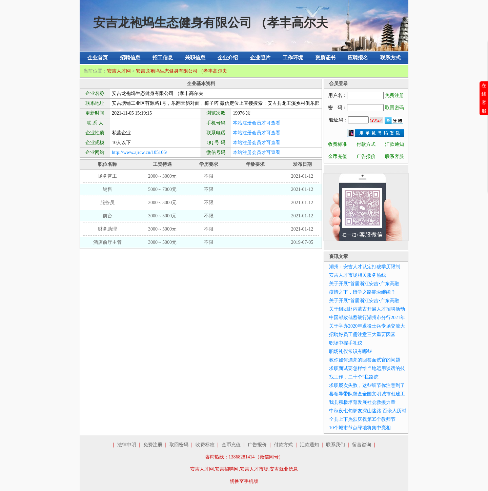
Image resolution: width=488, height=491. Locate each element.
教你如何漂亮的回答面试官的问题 (364, 359)
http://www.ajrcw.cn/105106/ (139, 152)
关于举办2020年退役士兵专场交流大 (367, 326)
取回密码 (394, 107)
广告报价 (366, 156)
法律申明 (126, 444)
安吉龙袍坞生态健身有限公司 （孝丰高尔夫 (181, 71)
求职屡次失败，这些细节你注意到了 (367, 385)
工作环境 (293, 57)
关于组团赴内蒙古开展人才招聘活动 (367, 309)
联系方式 (390, 57)
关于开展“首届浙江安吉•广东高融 (364, 283)
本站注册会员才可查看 (256, 122)
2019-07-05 (302, 242)
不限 (209, 176)
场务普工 (107, 176)
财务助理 (107, 229)
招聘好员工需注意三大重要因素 (362, 334)
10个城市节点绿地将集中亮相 (360, 427)
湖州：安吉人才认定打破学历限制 (364, 266)
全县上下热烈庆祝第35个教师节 (362, 419)
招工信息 (162, 57)
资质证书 (325, 57)
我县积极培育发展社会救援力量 (362, 402)
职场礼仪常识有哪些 (350, 351)
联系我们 (335, 444)
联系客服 (394, 156)
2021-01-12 (302, 176)
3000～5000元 (162, 215)
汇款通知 (394, 144)
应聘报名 (358, 57)
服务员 (107, 202)
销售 (107, 189)
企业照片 (260, 57)
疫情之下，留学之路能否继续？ (362, 292)
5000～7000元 (162, 189)
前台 (107, 215)
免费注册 (394, 95)
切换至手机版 (244, 481)
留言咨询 (361, 444)
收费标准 (337, 144)
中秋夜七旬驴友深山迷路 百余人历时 (367, 410)
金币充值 (337, 156)
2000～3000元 (162, 176)
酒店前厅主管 (107, 242)
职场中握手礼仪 (345, 343)
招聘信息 (130, 57)
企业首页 (97, 57)
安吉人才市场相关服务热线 (357, 275)
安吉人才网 (119, 71)
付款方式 (366, 144)
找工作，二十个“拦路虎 (354, 376)
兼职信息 (195, 57)
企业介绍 (228, 57)
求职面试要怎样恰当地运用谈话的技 (367, 368)
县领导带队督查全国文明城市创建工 (367, 393)
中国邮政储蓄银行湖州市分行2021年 (367, 317)
